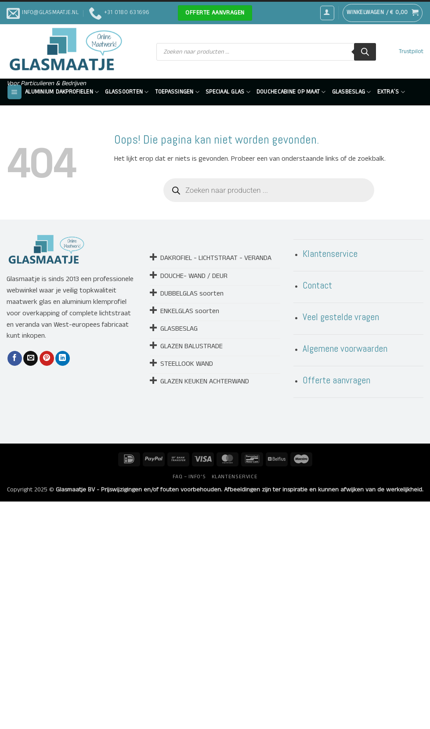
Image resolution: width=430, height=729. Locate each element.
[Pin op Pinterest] (47, 358)
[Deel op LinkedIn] (62, 358)
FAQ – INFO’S (189, 476)
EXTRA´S (391, 92)
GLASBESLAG (351, 92)
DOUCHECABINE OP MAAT (291, 92)
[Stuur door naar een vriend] (30, 358)
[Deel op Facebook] (14, 358)
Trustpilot (411, 51)
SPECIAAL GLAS (228, 92)
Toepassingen (177, 92)
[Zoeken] (365, 52)
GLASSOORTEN (126, 92)
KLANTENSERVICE (235, 476)
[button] (327, 13)
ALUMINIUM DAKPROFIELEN (62, 92)
